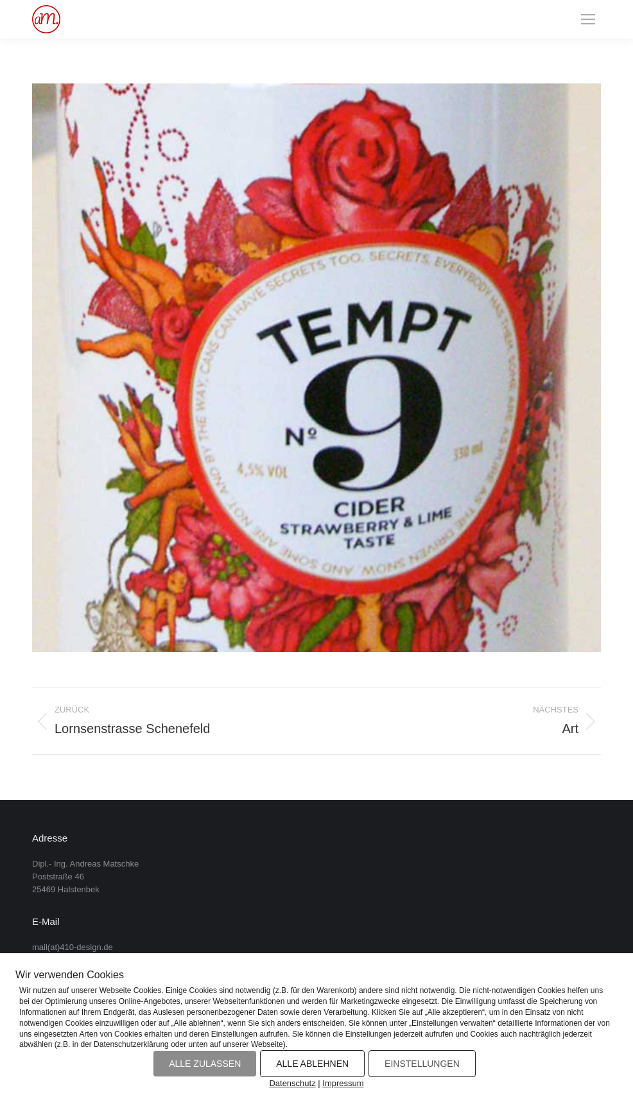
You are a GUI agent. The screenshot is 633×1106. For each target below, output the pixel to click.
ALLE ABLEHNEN (312, 1063)
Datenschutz (292, 1083)
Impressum (342, 1083)
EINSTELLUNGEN (422, 1063)
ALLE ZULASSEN (205, 1063)
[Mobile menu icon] (588, 19)
